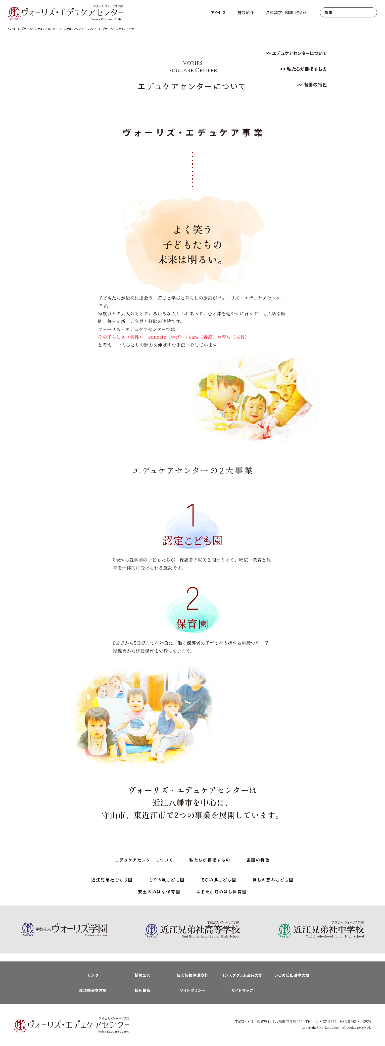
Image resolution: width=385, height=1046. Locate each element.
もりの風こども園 (167, 880)
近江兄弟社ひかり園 (112, 880)
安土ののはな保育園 (159, 892)
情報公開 (143, 975)
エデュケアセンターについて (299, 53)
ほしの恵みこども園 (273, 880)
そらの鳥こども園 (219, 880)
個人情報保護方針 (193, 975)
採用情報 (143, 990)
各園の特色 (315, 84)
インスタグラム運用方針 (242, 975)
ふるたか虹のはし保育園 (221, 892)
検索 (329, 12)
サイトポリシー (193, 990)
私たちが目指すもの (307, 68)
